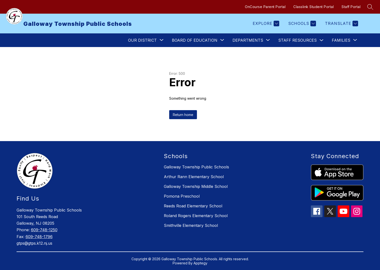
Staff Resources (297, 40)
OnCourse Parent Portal (265, 7)
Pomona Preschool (182, 196)
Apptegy (200, 263)
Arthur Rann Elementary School (194, 176)
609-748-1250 (44, 229)
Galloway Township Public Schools (196, 166)
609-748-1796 (39, 236)
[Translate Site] (341, 23)
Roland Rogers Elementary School (196, 215)
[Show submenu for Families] (341, 40)
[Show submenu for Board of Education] (194, 40)
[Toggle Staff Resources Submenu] (321, 40)
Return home (183, 115)
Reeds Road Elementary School (193, 205)
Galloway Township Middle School (196, 186)
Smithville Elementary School (191, 225)
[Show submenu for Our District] (142, 40)
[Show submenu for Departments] (247, 40)
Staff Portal (351, 7)
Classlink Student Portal (313, 7)
